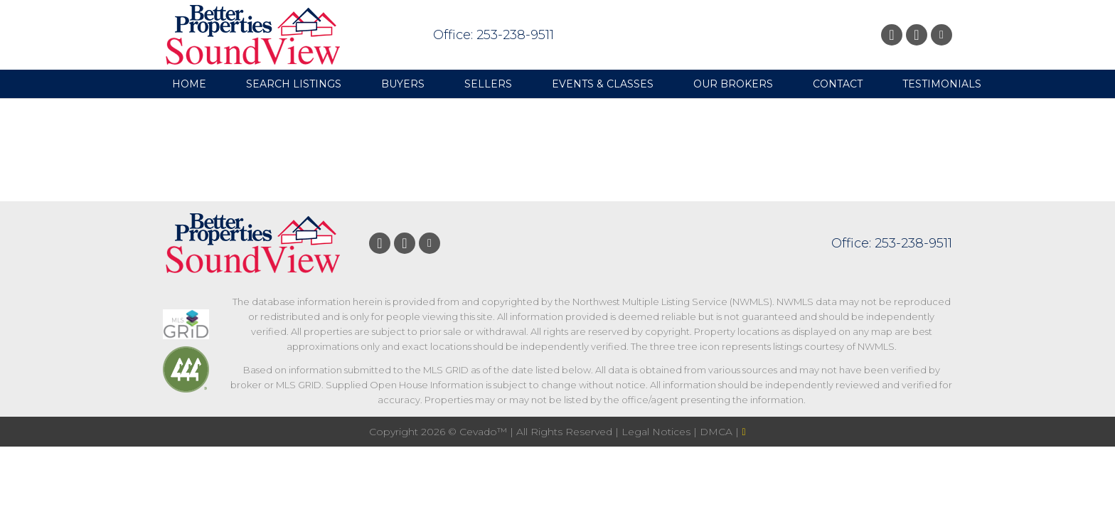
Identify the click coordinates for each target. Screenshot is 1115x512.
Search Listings (293, 84)
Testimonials (941, 84)
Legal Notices (657, 431)
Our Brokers (733, 84)
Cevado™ (484, 431)
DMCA (717, 431)
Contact (838, 84)
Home (189, 84)
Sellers (488, 84)
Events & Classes (602, 84)
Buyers (403, 84)
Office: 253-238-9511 (493, 35)
